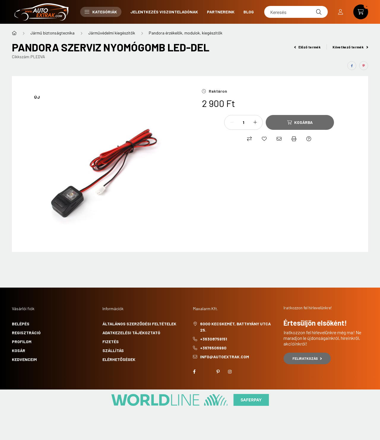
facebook (194, 372)
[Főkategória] (14, 33)
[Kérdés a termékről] (309, 139)
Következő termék (350, 47)
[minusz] (231, 122)
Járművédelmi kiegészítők (111, 32)
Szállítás (113, 350)
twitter (206, 372)
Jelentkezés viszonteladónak (164, 11)
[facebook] (351, 65)
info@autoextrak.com (224, 356)
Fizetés (110, 341)
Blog (248, 11)
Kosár (18, 350)
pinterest (218, 372)
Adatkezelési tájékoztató (131, 332)
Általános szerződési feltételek (139, 323)
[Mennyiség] (243, 122)
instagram (230, 372)
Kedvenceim (24, 359)
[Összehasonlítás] (249, 139)
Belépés (20, 323)
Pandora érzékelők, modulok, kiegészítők (185, 32)
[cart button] (360, 11)
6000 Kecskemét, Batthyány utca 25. (235, 326)
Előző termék (307, 47)
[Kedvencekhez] (264, 139)
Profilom (21, 341)
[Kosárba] (300, 122)
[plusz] (255, 122)
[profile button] (340, 11)
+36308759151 (213, 338)
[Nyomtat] (294, 139)
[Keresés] (296, 12)
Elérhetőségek (118, 359)
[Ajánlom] (279, 139)
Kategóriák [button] (101, 11)
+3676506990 (213, 347)
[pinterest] (363, 65)
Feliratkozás (307, 358)
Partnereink (221, 11)
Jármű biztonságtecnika (52, 32)
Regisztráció (26, 332)
